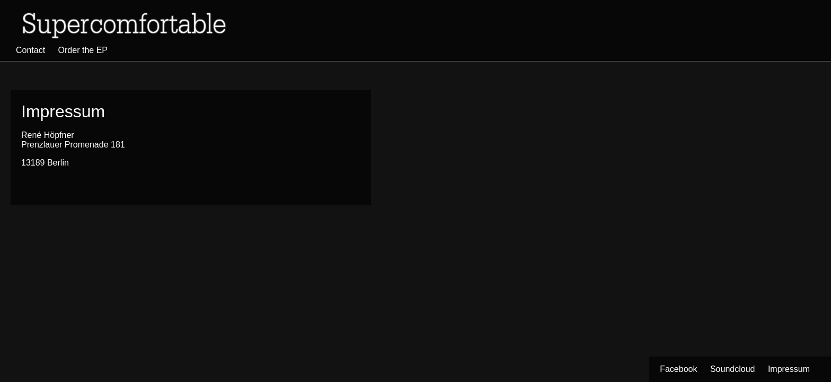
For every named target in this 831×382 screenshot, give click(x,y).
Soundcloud (732, 369)
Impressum (789, 369)
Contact (30, 50)
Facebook (678, 369)
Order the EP (83, 50)
